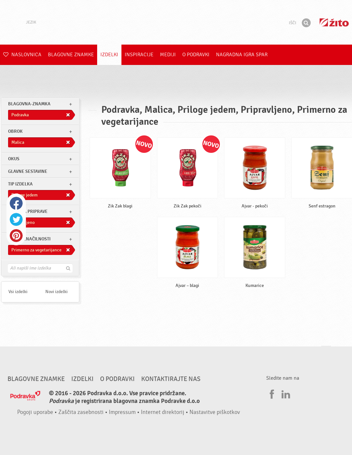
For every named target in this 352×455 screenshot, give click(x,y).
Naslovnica (22, 55)
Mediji (168, 55)
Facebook (16, 203)
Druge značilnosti (29, 239)
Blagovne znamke (71, 55)
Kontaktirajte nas (170, 379)
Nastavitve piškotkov (214, 412)
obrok (15, 131)
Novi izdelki (56, 291)
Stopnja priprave (28, 211)
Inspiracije (139, 55)
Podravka (176, 22)
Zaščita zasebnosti (81, 412)
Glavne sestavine (27, 171)
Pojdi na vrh (326, 352)
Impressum (122, 412)
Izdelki (109, 55)
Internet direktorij (162, 412)
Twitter (16, 219)
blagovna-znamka (29, 104)
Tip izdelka (20, 184)
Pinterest (16, 235)
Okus (13, 159)
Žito (334, 22)
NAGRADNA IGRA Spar (241, 55)
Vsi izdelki (18, 291)
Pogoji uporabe (35, 412)
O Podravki (196, 55)
